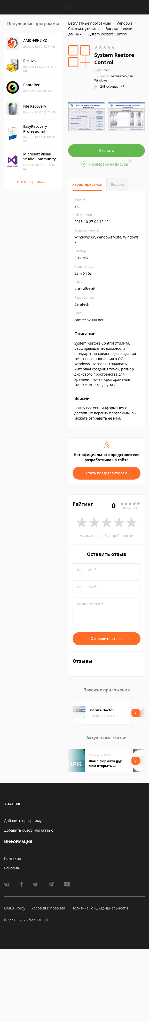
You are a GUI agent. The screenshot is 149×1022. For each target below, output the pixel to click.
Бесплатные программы (89, 23)
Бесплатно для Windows (113, 78)
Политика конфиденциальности (99, 908)
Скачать (106, 150)
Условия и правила (48, 908)
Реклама (11, 868)
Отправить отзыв (107, 638)
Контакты (12, 858)
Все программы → (33, 181)
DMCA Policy (14, 908)
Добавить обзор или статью (28, 830)
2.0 (102, 70)
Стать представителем (106, 473)
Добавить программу (23, 820)
